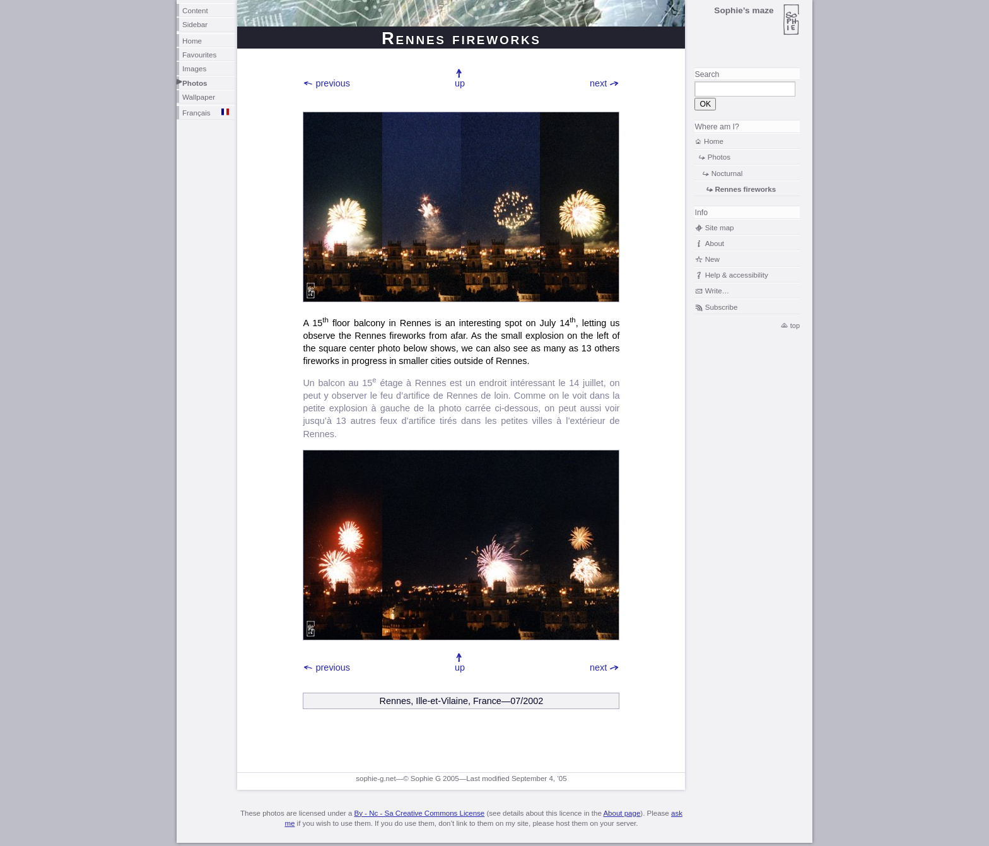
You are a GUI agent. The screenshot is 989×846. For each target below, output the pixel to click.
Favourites (199, 54)
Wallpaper (198, 97)
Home (192, 41)
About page (621, 813)
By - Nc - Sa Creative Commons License (419, 813)
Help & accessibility (736, 275)
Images (194, 68)
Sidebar (195, 24)
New (712, 259)
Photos (195, 83)
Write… (717, 290)
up (460, 83)
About (714, 243)
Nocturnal (727, 173)
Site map (719, 227)
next (598, 83)
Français (196, 113)
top (795, 325)
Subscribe (721, 307)
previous (333, 83)
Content (195, 10)
